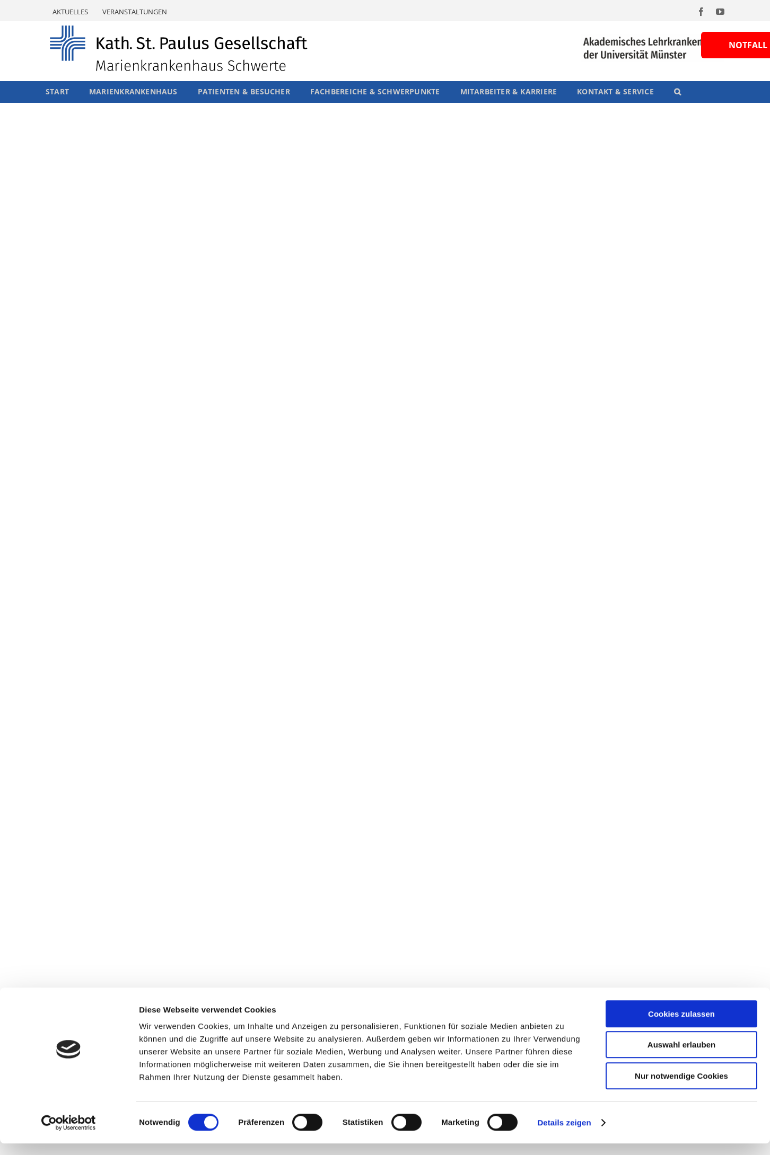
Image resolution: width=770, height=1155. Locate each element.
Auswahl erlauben (681, 1056)
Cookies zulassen (681, 1025)
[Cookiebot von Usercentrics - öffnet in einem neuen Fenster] (68, 1134)
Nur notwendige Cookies (681, 1087)
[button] (677, 91)
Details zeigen (564, 1134)
